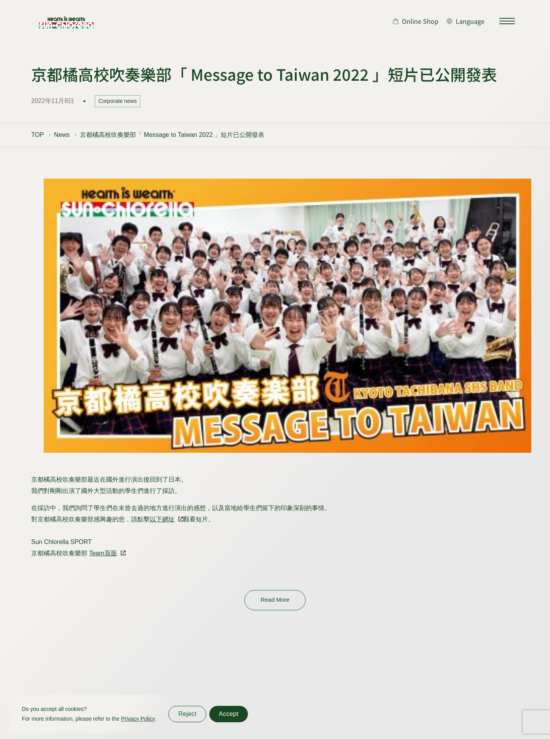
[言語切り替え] (465, 21)
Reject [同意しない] (187, 714)
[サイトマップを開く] (507, 21)
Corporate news (117, 101)
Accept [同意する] (228, 714)
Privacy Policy (137, 719)
